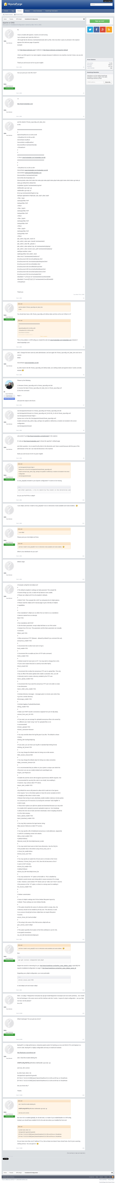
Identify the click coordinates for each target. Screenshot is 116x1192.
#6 (83, 374)
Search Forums (9, 14)
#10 (83, 500)
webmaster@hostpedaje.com (33, 172)
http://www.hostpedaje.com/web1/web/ (38, 436)
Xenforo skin (6, 1177)
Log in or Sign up (108, 1)
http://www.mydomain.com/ (27, 50)
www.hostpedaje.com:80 (32, 362)
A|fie (32, 24)
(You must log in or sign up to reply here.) (76, 1153)
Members (27, 11)
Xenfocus (12, 1177)
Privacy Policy (111, 1179)
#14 (83, 939)
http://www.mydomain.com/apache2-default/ (55, 50)
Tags (13, 11)
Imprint (101, 1177)
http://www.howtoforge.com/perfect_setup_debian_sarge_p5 (59, 968)
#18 (83, 1095)
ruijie (111, 68)
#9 (83, 458)
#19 (83, 1148)
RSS (112, 1177)
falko (5, 84)
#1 (83, 67)
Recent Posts (19, 14)
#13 (83, 579)
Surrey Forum (111, 1182)
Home (106, 1177)
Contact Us (91, 1177)
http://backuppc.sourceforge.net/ (26, 1052)
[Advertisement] (99, 97)
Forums (20, 11)
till (4, 391)
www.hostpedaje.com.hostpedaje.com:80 (33, 157)
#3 (83, 116)
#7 (83, 405)
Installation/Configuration (18, 24)
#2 (83, 93)
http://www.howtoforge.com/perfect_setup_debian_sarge (56, 965)
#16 (83, 1013)
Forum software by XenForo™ (15, 1179)
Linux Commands (37, 11)
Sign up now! (99, 21)
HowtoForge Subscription (51, 11)
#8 (83, 430)
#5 (83, 347)
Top (110, 1177)
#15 (83, 990)
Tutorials (6, 11)
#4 (83, 298)
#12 (83, 556)
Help (97, 1177)
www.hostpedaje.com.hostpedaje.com (61, 340)
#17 (83, 1039)
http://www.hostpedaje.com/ (25, 104)
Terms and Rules (103, 1179)
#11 (83, 523)
